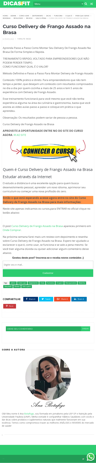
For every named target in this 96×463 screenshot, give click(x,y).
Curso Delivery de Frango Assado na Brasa (37, 226)
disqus (85, 329)
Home (5, 16)
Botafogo (29, 413)
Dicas (48, 16)
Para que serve (82, 16)
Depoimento (37, 16)
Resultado (18, 18)
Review (29, 18)
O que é (68, 16)
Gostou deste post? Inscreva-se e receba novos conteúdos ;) (48, 258)
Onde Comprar (12, 230)
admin (13, 16)
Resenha (6, 18)
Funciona (58, 16)
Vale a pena (41, 18)
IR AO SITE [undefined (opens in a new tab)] (20, 135)
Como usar (24, 16)
